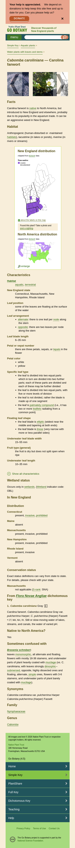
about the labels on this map (33, 220)
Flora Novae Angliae (31, 596)
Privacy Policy (23, 828)
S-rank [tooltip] (36, 589)
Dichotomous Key (19, 800)
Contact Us (54, 828)
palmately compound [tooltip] (42, 405)
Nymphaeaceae (16, 711)
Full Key (13, 792)
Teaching (14, 809)
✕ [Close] (62, 18)
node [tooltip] (56, 319)
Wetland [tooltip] (41, 486)
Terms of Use (39, 828)
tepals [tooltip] (56, 349)
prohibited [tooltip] (41, 515)
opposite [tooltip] (23, 327)
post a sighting (26, 228)
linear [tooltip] (40, 429)
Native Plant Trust (16, 745)
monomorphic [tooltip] (23, 654)
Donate (19, 18)
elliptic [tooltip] (40, 421)
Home (12, 766)
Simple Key (13, 45)
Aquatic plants (28, 45)
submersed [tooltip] (13, 670)
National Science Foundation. (31, 841)
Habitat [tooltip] (11, 280)
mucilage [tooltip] (51, 662)
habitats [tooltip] (11, 137)
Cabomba (12, 724)
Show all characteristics (25, 473)
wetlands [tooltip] (29, 486)
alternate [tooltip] (23, 319)
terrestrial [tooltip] (30, 284)
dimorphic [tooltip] (50, 666)
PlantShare (15, 783)
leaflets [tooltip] (37, 408)
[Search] (64, 37)
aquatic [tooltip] (19, 284)
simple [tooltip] (32, 674)
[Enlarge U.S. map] (37, 255)
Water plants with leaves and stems (25, 52)
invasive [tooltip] (30, 515)
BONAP (32, 156)
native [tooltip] (32, 108)
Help (11, 818)
